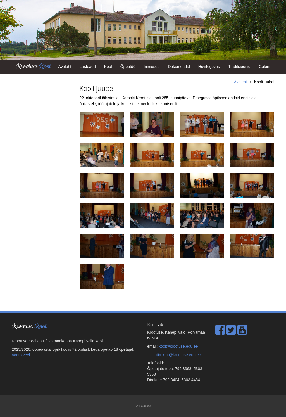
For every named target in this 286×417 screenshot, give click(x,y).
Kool (108, 66)
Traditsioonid (239, 66)
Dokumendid (179, 66)
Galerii (264, 66)
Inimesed (151, 66)
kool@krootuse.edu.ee (178, 346)
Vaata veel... (22, 355)
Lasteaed (88, 66)
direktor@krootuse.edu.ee (178, 354)
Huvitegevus (209, 66)
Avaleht (64, 66)
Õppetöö (127, 66)
